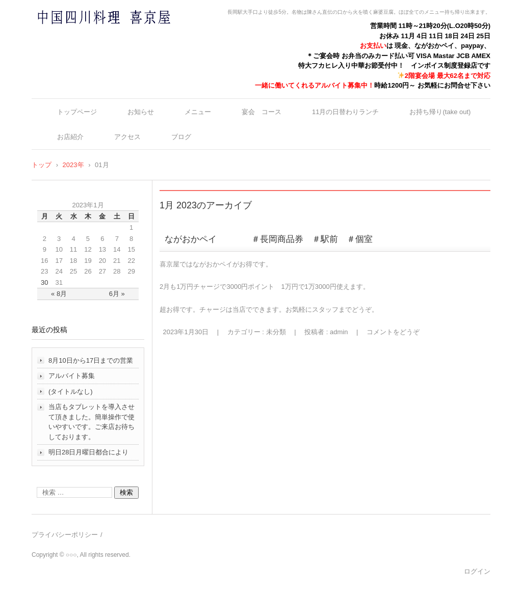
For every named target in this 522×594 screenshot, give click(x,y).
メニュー (198, 112)
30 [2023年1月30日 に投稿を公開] (44, 282)
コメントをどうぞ (393, 332)
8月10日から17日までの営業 (90, 360)
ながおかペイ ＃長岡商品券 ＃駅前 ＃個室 (269, 239)
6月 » (117, 294)
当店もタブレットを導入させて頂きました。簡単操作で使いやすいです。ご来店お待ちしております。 (91, 422)
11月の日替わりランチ (345, 112)
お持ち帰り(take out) (440, 112)
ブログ (181, 137)
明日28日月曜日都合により (88, 452)
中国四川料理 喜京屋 (77, 37)
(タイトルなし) (70, 391)
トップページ (77, 112)
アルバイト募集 (71, 376)
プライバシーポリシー (65, 534)
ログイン (477, 571)
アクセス (127, 137)
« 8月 (59, 294)
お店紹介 (70, 137)
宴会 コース (261, 112)
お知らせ (140, 112)
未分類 (276, 332)
